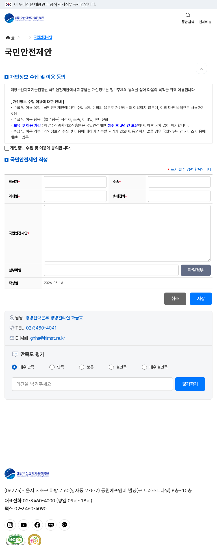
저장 (201, 298)
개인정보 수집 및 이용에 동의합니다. (38, 148)
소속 (117, 182)
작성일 (13, 283)
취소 (175, 298)
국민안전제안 (43, 37)
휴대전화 (120, 196)
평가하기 (190, 384)
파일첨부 (196, 270)
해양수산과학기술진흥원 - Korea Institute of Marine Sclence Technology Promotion (24, 18)
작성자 (14, 182)
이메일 (14, 196)
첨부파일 (15, 270)
